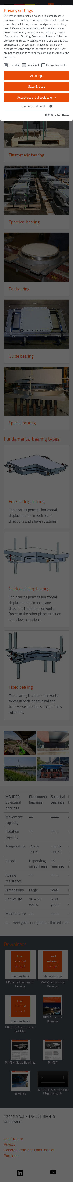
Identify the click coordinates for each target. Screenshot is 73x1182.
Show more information (36, 106)
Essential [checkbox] (14, 65)
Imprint (49, 114)
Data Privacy (62, 114)
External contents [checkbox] (56, 65)
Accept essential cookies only (36, 97)
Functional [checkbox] (33, 65)
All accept (36, 75)
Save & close (36, 86)
